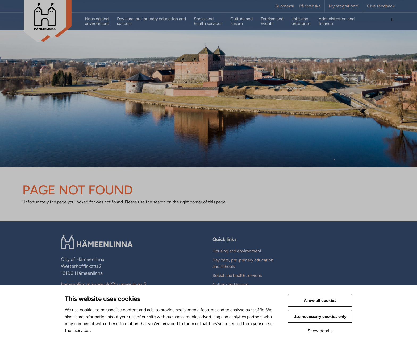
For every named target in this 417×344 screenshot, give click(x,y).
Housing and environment (97, 21)
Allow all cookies (320, 300)
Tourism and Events (272, 21)
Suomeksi (284, 6)
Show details (320, 330)
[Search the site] (392, 21)
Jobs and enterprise (301, 21)
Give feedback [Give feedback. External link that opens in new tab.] (381, 6)
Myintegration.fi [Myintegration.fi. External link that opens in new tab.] (344, 6)
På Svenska (309, 6)
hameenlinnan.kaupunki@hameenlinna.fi (103, 284)
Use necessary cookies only (320, 316)
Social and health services (208, 21)
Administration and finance (337, 21)
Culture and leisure (241, 21)
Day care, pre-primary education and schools (151, 21)
